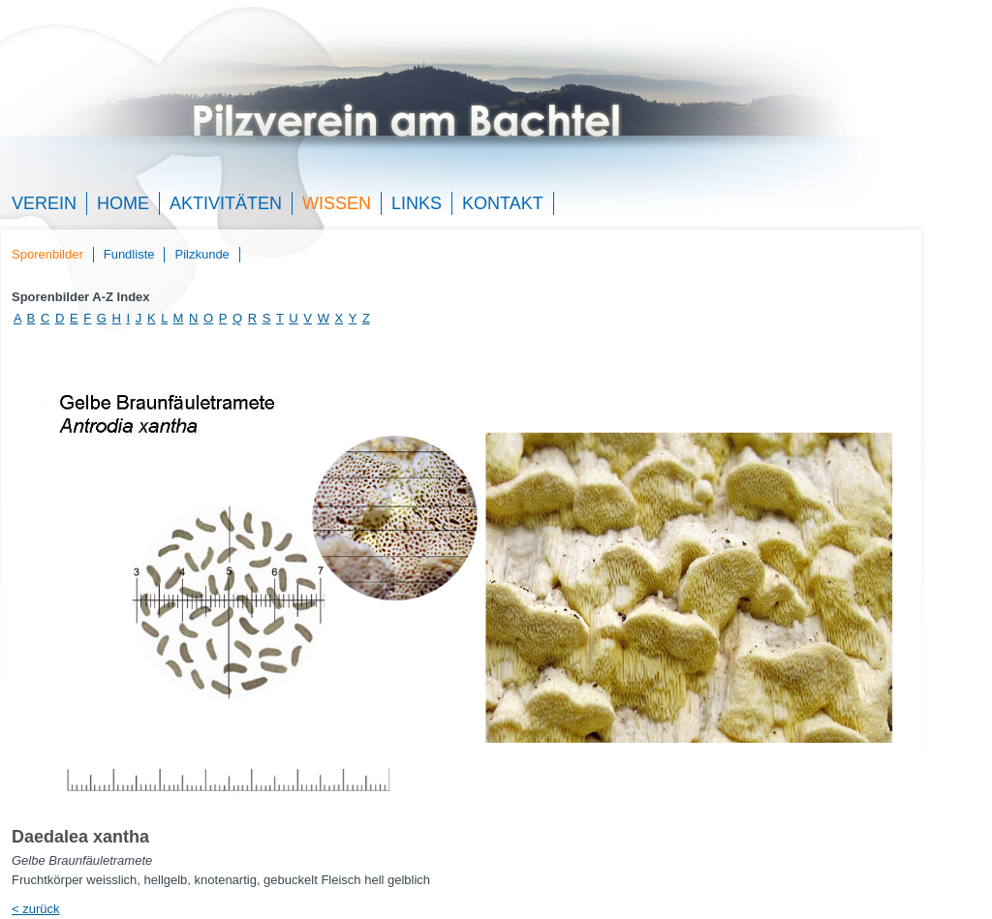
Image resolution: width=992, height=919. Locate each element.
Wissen (336, 203)
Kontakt (502, 203)
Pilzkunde (201, 254)
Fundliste (129, 254)
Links (416, 203)
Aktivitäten (226, 203)
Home (123, 203)
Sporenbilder (47, 254)
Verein (44, 203)
